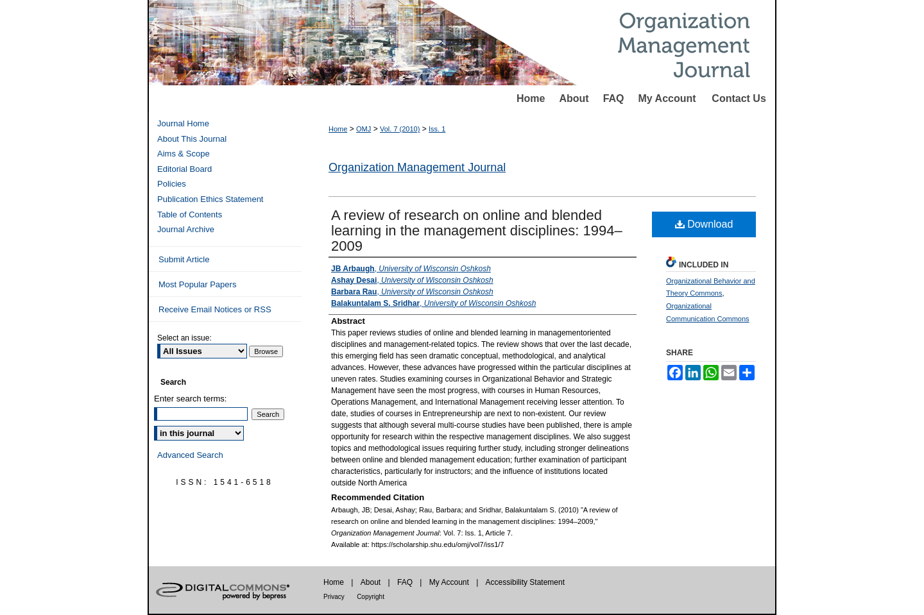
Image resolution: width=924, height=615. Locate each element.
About (573, 98)
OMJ (363, 129)
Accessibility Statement (525, 582)
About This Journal (192, 139)
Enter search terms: (190, 398)
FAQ (613, 98)
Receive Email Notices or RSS (214, 309)
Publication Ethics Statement (210, 199)
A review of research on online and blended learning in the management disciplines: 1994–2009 (476, 230)
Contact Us (739, 98)
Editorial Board (184, 169)
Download (704, 224)
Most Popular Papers (197, 284)
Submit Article (183, 259)
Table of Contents (189, 214)
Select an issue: (184, 337)
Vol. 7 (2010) (400, 129)
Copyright (370, 596)
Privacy (334, 596)
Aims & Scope (183, 153)
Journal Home (183, 123)
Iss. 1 (437, 129)
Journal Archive (185, 229)
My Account (667, 98)
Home (531, 98)
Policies (171, 184)
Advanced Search (190, 455)
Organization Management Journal (417, 167)
